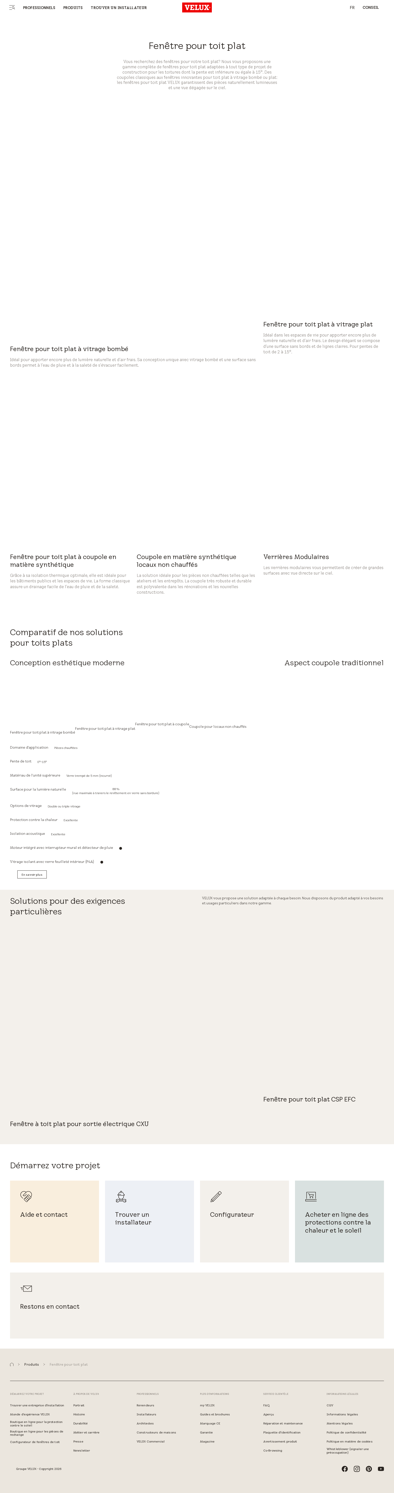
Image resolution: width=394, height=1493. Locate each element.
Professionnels (39, 8)
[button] (12, 1364)
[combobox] (350, 7)
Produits (73, 8)
